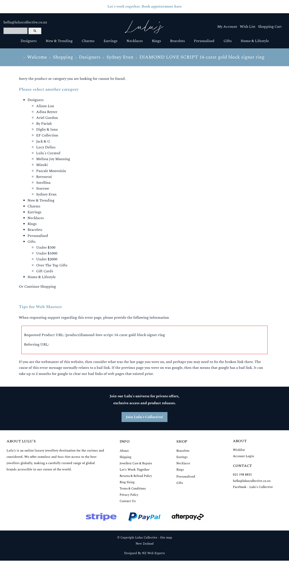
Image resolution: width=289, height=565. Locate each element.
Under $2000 (46, 259)
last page (137, 362)
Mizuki (42, 165)
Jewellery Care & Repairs (136, 463)
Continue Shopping (40, 286)
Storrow (42, 188)
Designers (29, 41)
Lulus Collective (146, 537)
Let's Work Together (134, 469)
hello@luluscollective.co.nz (25, 22)
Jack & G (43, 141)
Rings (156, 41)
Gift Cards (44, 271)
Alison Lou (45, 106)
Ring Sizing (127, 482)
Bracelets (177, 41)
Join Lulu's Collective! (144, 417)
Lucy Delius (45, 147)
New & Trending (59, 41)
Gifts (228, 41)
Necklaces (135, 41)
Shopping (63, 57)
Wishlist (239, 449)
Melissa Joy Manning (53, 159)
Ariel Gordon (47, 118)
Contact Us (128, 501)
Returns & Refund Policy (136, 476)
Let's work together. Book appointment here (144, 6)
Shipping (126, 457)
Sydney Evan (119, 57)
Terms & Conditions (133, 488)
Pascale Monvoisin (51, 171)
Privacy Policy (129, 495)
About (124, 450)
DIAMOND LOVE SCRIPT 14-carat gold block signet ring (202, 57)
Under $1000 (46, 253)
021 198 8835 (242, 474)
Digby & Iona (47, 129)
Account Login (243, 456)
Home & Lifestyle (255, 41)
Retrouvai (44, 177)
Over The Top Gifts (51, 265)
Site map (166, 537)
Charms (88, 41)
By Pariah (44, 123)
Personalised (204, 41)
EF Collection (47, 135)
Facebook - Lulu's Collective (253, 487)
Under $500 (45, 247)
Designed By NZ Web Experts (144, 553)
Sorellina (43, 183)
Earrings (110, 41)
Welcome (37, 57)
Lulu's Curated (48, 153)
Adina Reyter (46, 112)
